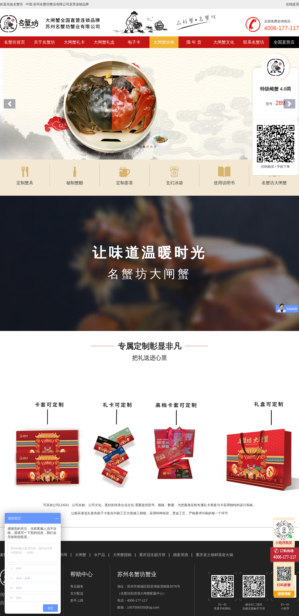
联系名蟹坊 (253, 42)
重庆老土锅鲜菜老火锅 (214, 549)
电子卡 (134, 42)
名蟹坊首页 (14, 42)
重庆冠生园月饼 (152, 549)
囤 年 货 (193, 42)
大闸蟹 (80, 549)
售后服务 (76, 580)
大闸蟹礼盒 (104, 42)
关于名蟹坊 (44, 42)
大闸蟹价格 (163, 42)
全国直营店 (284, 42)
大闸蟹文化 (223, 42)
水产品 (99, 549)
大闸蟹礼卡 (74, 42)
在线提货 (292, 4)
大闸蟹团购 (122, 549)
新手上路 (76, 594)
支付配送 (76, 587)
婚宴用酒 (180, 549)
